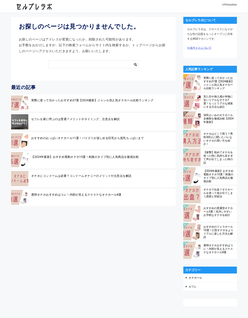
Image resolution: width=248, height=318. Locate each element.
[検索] (93, 64)
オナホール (195, 277)
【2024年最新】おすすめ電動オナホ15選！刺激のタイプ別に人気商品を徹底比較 (85, 157)
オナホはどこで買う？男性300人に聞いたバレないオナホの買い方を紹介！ (218, 138)
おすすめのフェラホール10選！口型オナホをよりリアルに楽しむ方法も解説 (218, 231)
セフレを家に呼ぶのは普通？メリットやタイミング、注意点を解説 (75, 119)
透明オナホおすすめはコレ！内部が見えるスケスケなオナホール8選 (76, 194)
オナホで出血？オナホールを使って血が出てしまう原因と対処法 (218, 193)
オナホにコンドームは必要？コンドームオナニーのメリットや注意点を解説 (81, 176)
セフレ (193, 286)
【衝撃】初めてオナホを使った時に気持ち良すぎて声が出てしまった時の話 (218, 157)
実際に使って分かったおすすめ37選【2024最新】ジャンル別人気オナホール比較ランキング (92, 100)
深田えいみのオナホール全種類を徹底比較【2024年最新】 (218, 119)
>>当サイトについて (199, 47)
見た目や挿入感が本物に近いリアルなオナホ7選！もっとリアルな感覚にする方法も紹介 (218, 101)
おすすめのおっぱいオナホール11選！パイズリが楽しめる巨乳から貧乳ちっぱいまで (87, 138)
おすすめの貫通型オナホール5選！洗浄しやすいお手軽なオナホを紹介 (218, 212)
